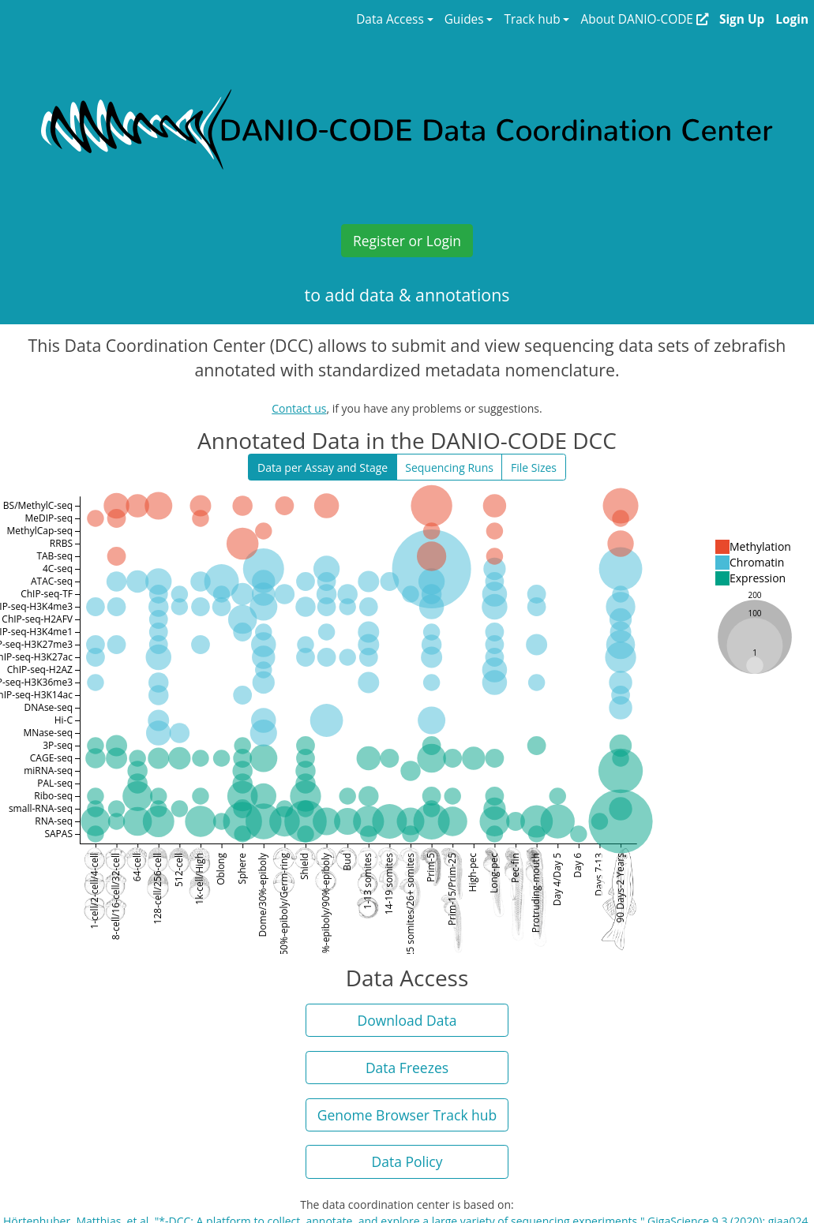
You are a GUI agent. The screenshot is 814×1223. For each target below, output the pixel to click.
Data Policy (407, 1161)
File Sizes (534, 467)
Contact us (299, 408)
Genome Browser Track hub (407, 1114)
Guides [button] (464, 19)
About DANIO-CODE (643, 19)
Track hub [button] (532, 19)
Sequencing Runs (449, 467)
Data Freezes (407, 1067)
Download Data (407, 1020)
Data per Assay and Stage (322, 467)
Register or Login (407, 240)
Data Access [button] (390, 19)
